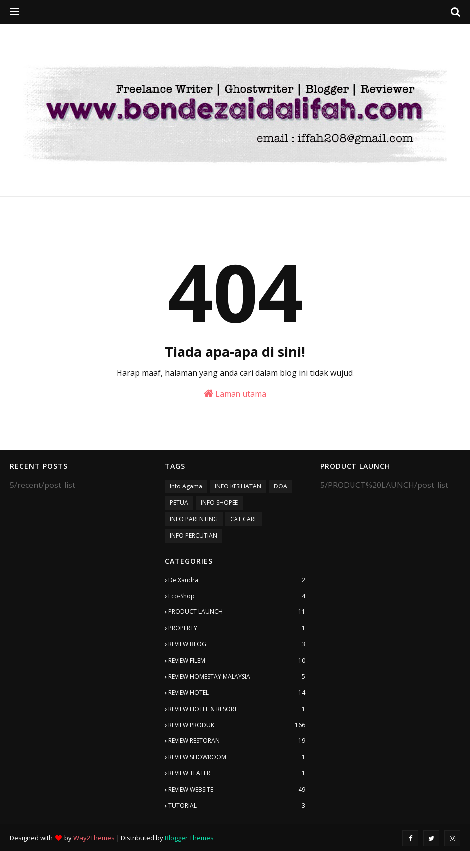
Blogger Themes (189, 837)
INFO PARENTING (194, 519)
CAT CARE (243, 519)
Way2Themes (94, 837)
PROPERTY (236, 628)
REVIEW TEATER (236, 773)
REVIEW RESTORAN (236, 740)
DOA (280, 486)
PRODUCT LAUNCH (236, 612)
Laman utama (235, 393)
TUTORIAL (236, 805)
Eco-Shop (236, 596)
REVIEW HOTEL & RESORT (236, 709)
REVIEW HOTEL (236, 692)
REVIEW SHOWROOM (236, 757)
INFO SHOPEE (219, 502)
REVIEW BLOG (236, 644)
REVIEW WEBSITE (236, 789)
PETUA (179, 502)
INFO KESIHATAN (238, 486)
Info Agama (186, 486)
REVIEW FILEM (236, 660)
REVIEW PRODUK (236, 725)
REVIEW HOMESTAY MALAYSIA (236, 676)
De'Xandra (236, 580)
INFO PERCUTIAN (193, 535)
